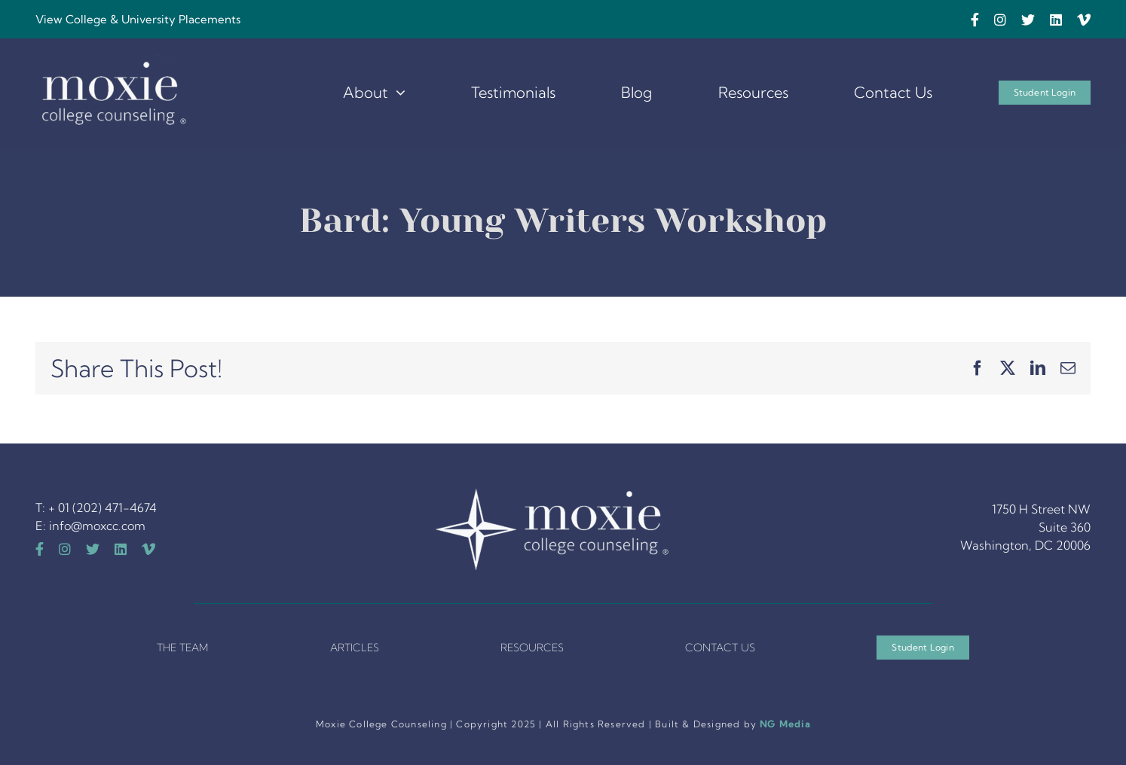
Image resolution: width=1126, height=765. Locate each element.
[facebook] (975, 19)
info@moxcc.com (97, 525)
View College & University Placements (137, 19)
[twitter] (1028, 19)
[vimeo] (1084, 19)
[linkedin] (1056, 19)
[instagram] (1000, 19)
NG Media (785, 724)
